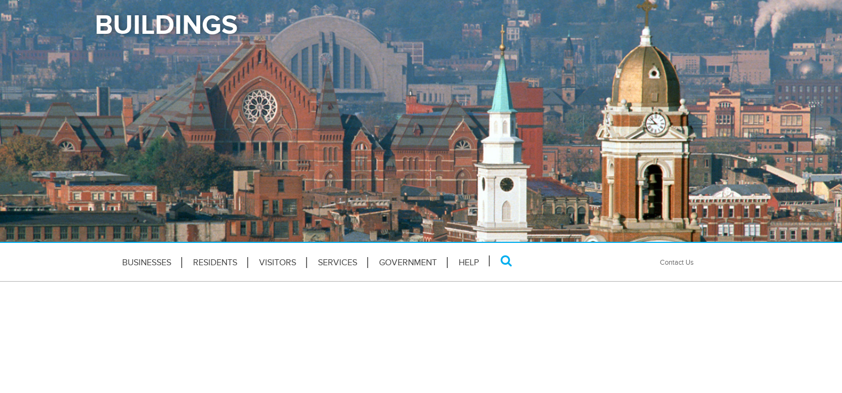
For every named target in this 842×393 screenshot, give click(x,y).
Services (337, 262)
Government (408, 262)
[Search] (506, 260)
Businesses (146, 262)
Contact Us (677, 262)
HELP (469, 262)
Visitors (277, 262)
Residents (215, 262)
